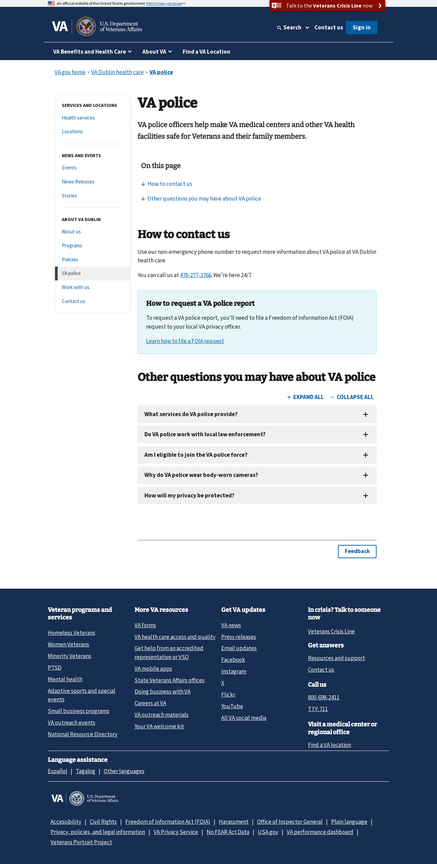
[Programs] (92, 246)
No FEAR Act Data (228, 832)
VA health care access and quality (175, 637)
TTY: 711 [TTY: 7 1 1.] (318, 709)
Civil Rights (103, 821)
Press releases (238, 637)
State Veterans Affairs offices (170, 680)
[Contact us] (92, 301)
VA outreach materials (161, 714)
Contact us (328, 27)
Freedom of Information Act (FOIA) (167, 821)
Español (57, 771)
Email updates (239, 648)
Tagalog (85, 771)
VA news (231, 625)
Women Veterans (68, 644)
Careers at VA (150, 703)
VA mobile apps (153, 668)
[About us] (92, 232)
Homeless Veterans (71, 632)
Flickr (228, 694)
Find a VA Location (206, 51)
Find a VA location (329, 745)
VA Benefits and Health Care (89, 51)
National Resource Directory (82, 734)
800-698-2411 (323, 697)
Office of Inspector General (290, 821)
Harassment (234, 821)
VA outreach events (71, 722)
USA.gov (268, 832)
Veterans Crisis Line (331, 631)
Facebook (233, 659)
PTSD (54, 667)
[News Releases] (92, 182)
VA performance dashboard (320, 832)
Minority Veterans (69, 656)
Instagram (233, 671)
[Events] (92, 168)
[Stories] (92, 196)
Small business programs (78, 711)
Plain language (349, 821)
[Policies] (92, 260)
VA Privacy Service (176, 832)
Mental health (65, 679)
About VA (154, 51)
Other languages (124, 771)
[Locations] (92, 132)
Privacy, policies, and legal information (98, 832)
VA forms (145, 625)
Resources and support (336, 658)
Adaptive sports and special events (81, 695)
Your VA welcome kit (159, 726)
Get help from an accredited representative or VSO (169, 652)
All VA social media (243, 718)
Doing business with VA (163, 691)
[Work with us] (92, 287)
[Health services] (92, 118)
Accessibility (66, 821)
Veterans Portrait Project (81, 842)
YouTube (232, 706)
